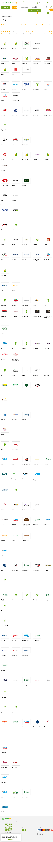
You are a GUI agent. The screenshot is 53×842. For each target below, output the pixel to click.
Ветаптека (40, 13)
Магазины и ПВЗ (11, 13)
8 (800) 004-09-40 (41, 836)
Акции (49, 13)
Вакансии (19, 13)
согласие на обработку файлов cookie (10, 837)
